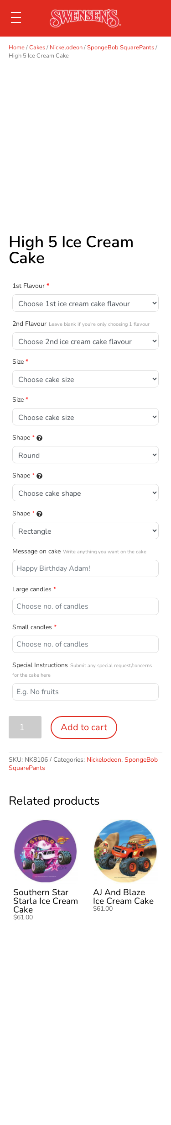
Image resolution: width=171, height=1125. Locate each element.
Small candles (34, 627)
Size (20, 361)
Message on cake (79, 551)
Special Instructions (82, 670)
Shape (27, 437)
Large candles (34, 589)
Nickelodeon (66, 47)
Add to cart (84, 727)
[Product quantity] (25, 727)
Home (17, 47)
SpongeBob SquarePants (120, 47)
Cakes (37, 47)
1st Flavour (30, 285)
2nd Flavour (81, 323)
